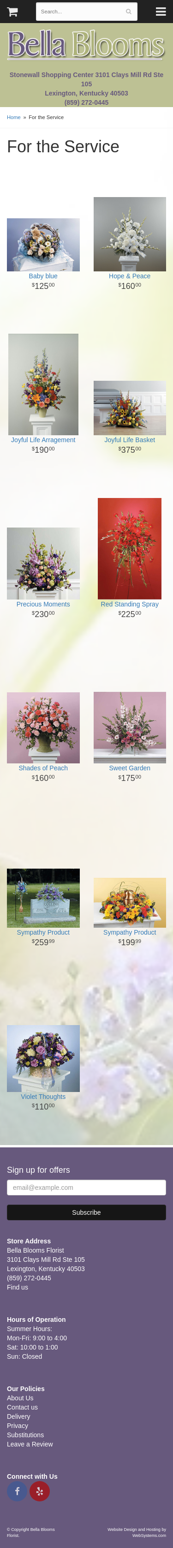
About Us (20, 1398)
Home (14, 117)
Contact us (22, 1407)
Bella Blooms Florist (86, 45)
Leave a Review (30, 1444)
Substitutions (25, 1435)
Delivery (18, 1416)
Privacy (17, 1425)
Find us (17, 1287)
